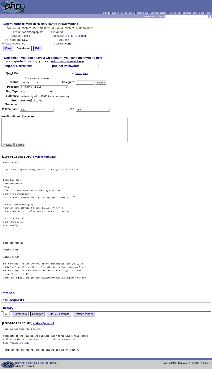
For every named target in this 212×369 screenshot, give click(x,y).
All (6, 313)
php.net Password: (65, 66)
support (115, 13)
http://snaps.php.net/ (16, 343)
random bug (198, 13)
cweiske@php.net (44, 156)
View (8, 48)
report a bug (142, 13)
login (209, 13)
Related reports (84, 313)
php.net (106, 13)
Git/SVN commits (58, 313)
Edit (37, 48)
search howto (174, 13)
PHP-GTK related (75, 35)
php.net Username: (18, 66)
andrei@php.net (43, 323)
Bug (5, 24)
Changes (37, 313)
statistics (187, 13)
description (81, 73)
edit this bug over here (67, 61)
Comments (20, 313)
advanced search (158, 13)
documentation (128, 13)
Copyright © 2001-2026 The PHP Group (36, 363)
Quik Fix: (12, 73)
